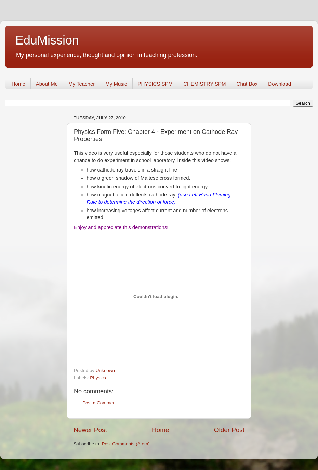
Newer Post (90, 429)
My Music (116, 84)
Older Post (229, 429)
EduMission (47, 40)
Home (18, 84)
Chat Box (247, 84)
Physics (98, 377)
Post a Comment (99, 402)
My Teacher (81, 84)
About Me (47, 84)
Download (279, 84)
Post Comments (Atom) (126, 443)
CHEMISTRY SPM (204, 84)
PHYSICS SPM (155, 84)
